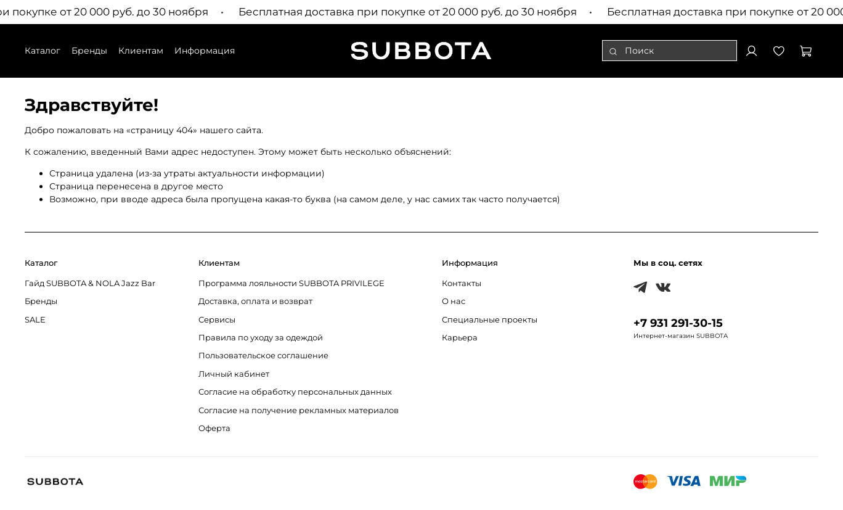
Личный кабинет (233, 374)
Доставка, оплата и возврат (255, 301)
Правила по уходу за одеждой (260, 337)
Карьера (460, 337)
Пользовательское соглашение (263, 355)
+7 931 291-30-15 (678, 323)
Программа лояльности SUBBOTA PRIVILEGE (291, 283)
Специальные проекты (489, 319)
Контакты (461, 283)
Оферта (214, 428)
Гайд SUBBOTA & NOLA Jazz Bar (90, 283)
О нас (453, 301)
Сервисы (216, 319)
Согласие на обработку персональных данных (295, 392)
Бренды (41, 301)
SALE (35, 319)
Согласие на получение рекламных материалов (298, 410)
